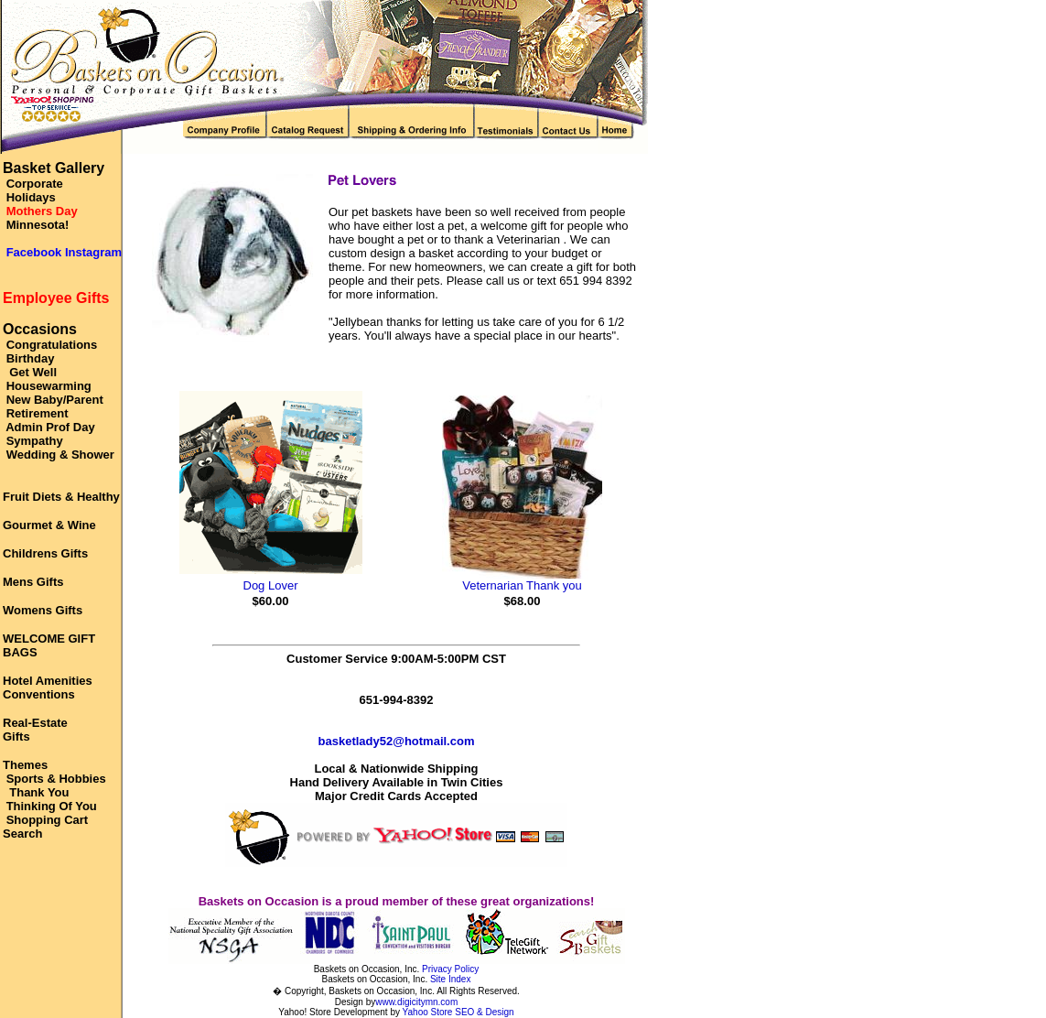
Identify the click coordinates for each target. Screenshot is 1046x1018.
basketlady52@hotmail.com (396, 741)
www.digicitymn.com (416, 1002)
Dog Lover (270, 585)
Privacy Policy (450, 969)
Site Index (450, 979)
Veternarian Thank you (522, 585)
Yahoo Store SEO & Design (458, 1012)
